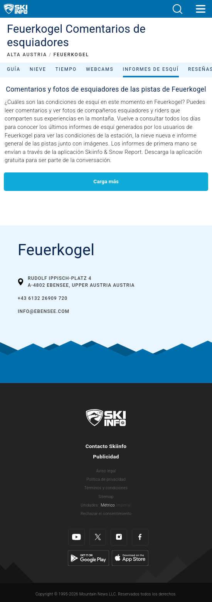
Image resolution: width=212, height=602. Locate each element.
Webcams (100, 69)
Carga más (105, 181)
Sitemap (105, 497)
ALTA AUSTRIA (27, 54)
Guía (13, 69)
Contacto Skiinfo (106, 446)
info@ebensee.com (43, 311)
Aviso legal (106, 471)
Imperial (123, 505)
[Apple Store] (130, 557)
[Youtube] (76, 537)
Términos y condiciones (106, 488)
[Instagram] (119, 537)
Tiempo (66, 69)
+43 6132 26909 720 (42, 298)
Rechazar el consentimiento (106, 514)
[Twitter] (97, 537)
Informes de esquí (151, 69)
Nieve (38, 69)
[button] (177, 9)
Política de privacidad (106, 479)
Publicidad (106, 456)
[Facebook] (140, 537)
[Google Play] (88, 557)
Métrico (108, 505)
